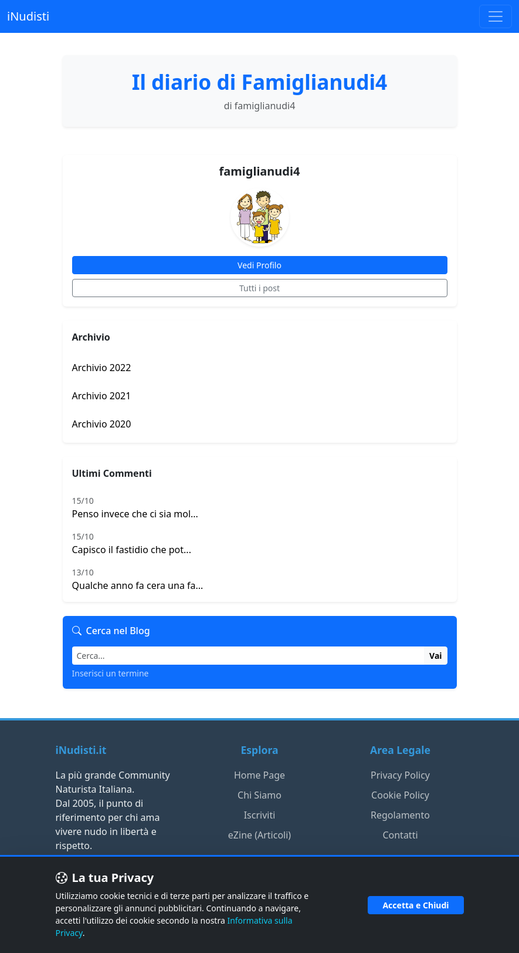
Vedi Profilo (259, 265)
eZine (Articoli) (259, 835)
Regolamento (400, 815)
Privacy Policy (400, 775)
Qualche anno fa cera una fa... (259, 579)
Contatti (400, 835)
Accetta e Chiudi (415, 905)
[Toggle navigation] (495, 16)
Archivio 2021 (101, 395)
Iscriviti (260, 815)
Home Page (259, 775)
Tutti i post (259, 288)
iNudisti (28, 16)
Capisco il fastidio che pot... (259, 543)
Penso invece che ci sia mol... (259, 507)
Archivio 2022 (101, 367)
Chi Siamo (259, 795)
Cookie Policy (400, 795)
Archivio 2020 (101, 423)
